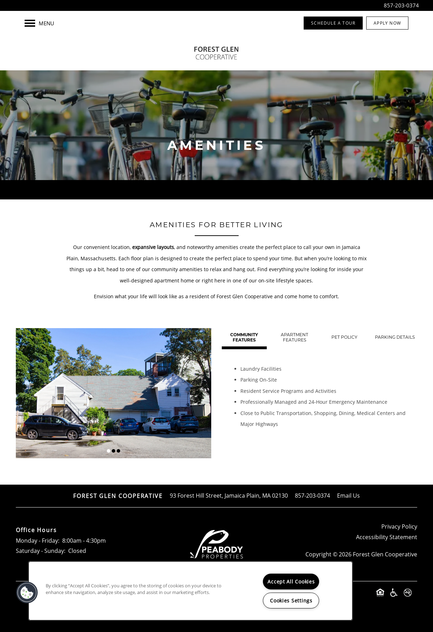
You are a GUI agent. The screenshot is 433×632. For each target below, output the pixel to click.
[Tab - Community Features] (244, 337)
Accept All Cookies (291, 581)
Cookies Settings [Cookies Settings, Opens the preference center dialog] (291, 600)
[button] (333, 23)
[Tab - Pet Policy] (344, 337)
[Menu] (39, 23)
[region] (190, 591)
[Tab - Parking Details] (394, 337)
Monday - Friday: (37, 540)
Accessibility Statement (386, 537)
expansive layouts (153, 247)
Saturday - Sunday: (40, 551)
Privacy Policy (399, 526)
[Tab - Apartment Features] (294, 337)
